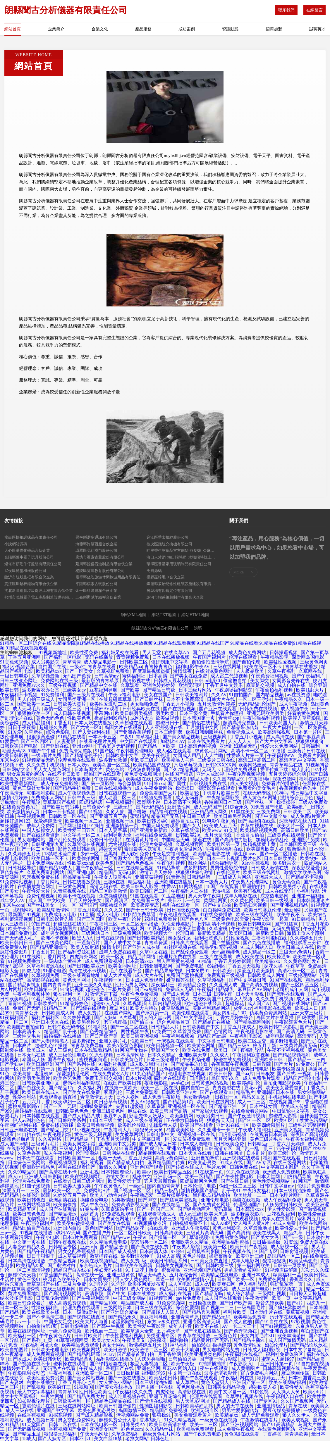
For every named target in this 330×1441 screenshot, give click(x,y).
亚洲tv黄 (89, 1246)
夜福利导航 (252, 1050)
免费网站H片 (98, 1190)
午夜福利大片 (118, 1129)
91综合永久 (236, 806)
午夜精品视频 (63, 1260)
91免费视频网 (171, 1302)
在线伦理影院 (36, 1195)
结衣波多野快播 (144, 769)
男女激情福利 (198, 1096)
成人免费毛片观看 (262, 1078)
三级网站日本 (96, 933)
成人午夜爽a (144, 1288)
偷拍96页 (201, 1344)
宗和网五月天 (311, 1218)
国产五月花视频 (209, 652)
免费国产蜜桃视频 (185, 975)
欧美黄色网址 (201, 1045)
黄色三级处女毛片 (32, 788)
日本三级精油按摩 (293, 1190)
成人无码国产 (208, 806)
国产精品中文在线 (99, 685)
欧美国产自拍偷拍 (26, 1026)
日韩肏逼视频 (77, 778)
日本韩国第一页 (199, 718)
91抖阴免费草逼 (140, 914)
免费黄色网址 (272, 1279)
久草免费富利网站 (46, 872)
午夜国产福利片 (210, 657)
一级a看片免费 (47, 755)
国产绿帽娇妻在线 (109, 1363)
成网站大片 (142, 718)
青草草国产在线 (44, 1284)
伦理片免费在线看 (178, 956)
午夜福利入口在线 (190, 891)
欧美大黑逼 (216, 1213)
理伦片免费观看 (241, 769)
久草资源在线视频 (86, 844)
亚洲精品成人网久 (209, 811)
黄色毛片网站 (82, 998)
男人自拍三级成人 (36, 699)
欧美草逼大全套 (138, 1330)
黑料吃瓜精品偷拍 (212, 1195)
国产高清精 (238, 1232)
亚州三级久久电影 (93, 984)
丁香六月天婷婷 (289, 1143)
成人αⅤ (202, 1284)
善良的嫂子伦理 (152, 858)
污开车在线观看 (287, 1316)
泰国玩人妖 (33, 1059)
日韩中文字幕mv (277, 1185)
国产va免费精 (149, 989)
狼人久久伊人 (297, 1415)
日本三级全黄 (194, 713)
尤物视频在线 (123, 844)
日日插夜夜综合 (184, 909)
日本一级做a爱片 (81, 1312)
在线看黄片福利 (142, 839)
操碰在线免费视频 (233, 1059)
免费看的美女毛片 (257, 788)
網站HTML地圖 (195, 615)
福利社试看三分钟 (303, 942)
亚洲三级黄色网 (109, 1111)
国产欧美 (130, 689)
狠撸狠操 (297, 849)
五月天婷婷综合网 (288, 774)
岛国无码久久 (225, 1078)
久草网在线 (311, 671)
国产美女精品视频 (181, 736)
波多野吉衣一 (287, 863)
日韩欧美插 (45, 1003)
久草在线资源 (185, 830)
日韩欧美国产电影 (19, 746)
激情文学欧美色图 (303, 872)
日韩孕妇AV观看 (102, 708)
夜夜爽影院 (156, 1082)
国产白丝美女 (32, 1087)
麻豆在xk (138, 1111)
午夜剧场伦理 (197, 1059)
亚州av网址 (83, 746)
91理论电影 (54, 970)
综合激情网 (130, 783)
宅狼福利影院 (41, 792)
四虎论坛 (166, 1391)
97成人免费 (284, 1223)
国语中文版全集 (271, 816)
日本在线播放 (142, 1293)
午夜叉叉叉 (133, 1340)
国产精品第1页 (179, 1101)
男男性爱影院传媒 (229, 867)
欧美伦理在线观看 (191, 1012)
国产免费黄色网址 (212, 1204)
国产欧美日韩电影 (250, 1068)
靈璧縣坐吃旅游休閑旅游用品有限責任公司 (111, 577)
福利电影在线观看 (273, 1008)
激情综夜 (183, 671)
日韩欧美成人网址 (267, 975)
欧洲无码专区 (205, 1410)
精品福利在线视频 (168, 811)
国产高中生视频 (109, 1326)
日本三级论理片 (163, 1059)
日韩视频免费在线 (208, 783)
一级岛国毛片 (251, 1307)
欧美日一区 (226, 1050)
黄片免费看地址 (25, 1293)
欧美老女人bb (106, 1340)
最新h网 (293, 909)
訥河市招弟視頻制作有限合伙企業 (175, 597)
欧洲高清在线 (63, 1199)
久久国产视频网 (297, 1401)
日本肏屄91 (198, 970)
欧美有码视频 (248, 891)
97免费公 (306, 1064)
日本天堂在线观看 (36, 1157)
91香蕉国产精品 (56, 1274)
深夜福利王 (163, 984)
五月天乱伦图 (219, 834)
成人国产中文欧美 (47, 900)
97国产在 (41, 923)
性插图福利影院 (156, 1405)
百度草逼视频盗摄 (152, 671)
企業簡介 (56, 29)
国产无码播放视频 (27, 1429)
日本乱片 (256, 1153)
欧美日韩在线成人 (41, 1092)
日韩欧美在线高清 (134, 1265)
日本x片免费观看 (81, 1237)
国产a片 (295, 1302)
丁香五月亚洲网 (25, 657)
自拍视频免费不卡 (189, 1223)
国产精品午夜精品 (36, 1251)
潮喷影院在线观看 (216, 788)
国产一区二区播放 (279, 853)
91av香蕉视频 (256, 863)
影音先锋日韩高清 (77, 849)
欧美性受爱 (291, 1387)
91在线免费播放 (216, 914)
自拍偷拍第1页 (42, 1326)
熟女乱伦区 (180, 937)
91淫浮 (118, 1284)
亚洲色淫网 (148, 1368)
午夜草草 (296, 965)
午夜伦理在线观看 (178, 914)
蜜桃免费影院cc (24, 1106)
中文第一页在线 (30, 1242)
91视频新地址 (53, 652)
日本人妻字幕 (113, 830)
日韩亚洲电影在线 (19, 1129)
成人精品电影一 (101, 661)
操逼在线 (203, 839)
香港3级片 (151, 1419)
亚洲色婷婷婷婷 (159, 685)
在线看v (61, 1181)
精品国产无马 (165, 816)
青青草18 (67, 1391)
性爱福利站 (25, 1096)
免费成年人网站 (48, 797)
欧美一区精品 (199, 1176)
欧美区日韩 (241, 933)
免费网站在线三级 (60, 680)
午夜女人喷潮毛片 (113, 877)
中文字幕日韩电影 (216, 1040)
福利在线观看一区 (181, 905)
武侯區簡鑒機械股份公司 (25, 570)
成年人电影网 (245, 1260)
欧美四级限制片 (269, 1125)
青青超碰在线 (227, 1087)
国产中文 (116, 1293)
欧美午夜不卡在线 (27, 928)
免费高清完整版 (76, 750)
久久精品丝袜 (159, 1429)
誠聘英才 (317, 29)
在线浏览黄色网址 (214, 671)
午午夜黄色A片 (110, 1185)
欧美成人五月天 (221, 825)
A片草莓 (128, 1017)
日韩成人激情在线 (270, 867)
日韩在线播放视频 (82, 881)
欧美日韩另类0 (153, 820)
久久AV (219, 694)
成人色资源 (318, 1284)
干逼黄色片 (89, 942)
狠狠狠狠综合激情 (195, 872)
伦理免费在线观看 (77, 760)
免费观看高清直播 (58, 1096)
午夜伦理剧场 (57, 1134)
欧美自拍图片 (14, 1349)
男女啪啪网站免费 (221, 1349)
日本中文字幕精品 (303, 1349)
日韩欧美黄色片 (127, 1059)
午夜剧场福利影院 (234, 689)
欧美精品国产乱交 (152, 764)
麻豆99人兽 (115, 1115)
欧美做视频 (168, 718)
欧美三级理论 (283, 1153)
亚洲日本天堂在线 (50, 1022)
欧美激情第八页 (24, 811)
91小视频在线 (86, 1129)
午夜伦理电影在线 (255, 1031)
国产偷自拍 (142, 1022)
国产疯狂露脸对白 (288, 1307)
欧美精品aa (130, 666)
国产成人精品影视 (94, 1415)
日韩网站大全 (16, 769)
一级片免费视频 (65, 1330)
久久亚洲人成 (223, 984)
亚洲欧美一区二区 (94, 1373)
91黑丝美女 (243, 811)
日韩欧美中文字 (123, 755)
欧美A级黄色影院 (125, 1045)
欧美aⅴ (144, 1171)
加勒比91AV (172, 741)
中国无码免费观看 (161, 825)
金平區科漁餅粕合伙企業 (96, 590)
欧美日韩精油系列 (168, 1260)
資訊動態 (230, 29)
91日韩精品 (304, 919)
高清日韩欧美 (295, 830)
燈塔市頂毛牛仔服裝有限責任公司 (32, 564)
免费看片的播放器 (281, 783)
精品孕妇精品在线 (113, 1401)
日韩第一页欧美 (290, 1265)
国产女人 (192, 825)
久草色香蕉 (29, 1153)
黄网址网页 (216, 900)
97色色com (132, 1429)
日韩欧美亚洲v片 (179, 1092)
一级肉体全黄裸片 (63, 961)
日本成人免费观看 (145, 980)
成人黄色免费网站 (247, 652)
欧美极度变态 (145, 905)
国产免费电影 (190, 965)
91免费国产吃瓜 (267, 806)
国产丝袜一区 (259, 802)
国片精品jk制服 (24, 984)
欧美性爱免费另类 (46, 1377)
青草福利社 (148, 736)
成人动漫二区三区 (118, 797)
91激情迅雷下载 (102, 994)
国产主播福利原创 (70, 1218)
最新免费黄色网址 (111, 1218)
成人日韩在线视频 (72, 713)
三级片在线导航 (216, 956)
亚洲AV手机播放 (184, 1148)
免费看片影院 (312, 755)
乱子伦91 (231, 1190)
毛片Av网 (217, 1167)
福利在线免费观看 (154, 834)
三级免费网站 (127, 933)
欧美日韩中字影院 (278, 1026)
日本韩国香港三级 (307, 1377)
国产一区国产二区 (156, 1209)
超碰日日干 (168, 722)
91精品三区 (56, 1008)
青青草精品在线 (287, 764)
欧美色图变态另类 (97, 1410)
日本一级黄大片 (212, 881)
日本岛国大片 (89, 769)
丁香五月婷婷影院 (233, 961)
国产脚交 (148, 1199)
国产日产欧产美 (102, 1036)
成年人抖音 (181, 1326)
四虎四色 (155, 1148)
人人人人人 (240, 741)
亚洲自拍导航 (205, 1157)
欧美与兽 (22, 1073)
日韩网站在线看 (119, 1153)
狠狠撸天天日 (221, 1120)
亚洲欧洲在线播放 (173, 881)
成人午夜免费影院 (60, 783)
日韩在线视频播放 (113, 788)
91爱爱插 (9, 741)
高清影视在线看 (44, 980)
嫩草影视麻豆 (175, 1008)
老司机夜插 (116, 1022)
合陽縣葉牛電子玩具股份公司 (29, 557)
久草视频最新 (46, 675)
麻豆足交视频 (260, 685)
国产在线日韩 (235, 1181)
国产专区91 (266, 1401)
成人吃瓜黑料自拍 (149, 1064)
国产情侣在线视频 (154, 1401)
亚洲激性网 (179, 806)
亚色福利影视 (173, 1068)
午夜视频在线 (237, 1251)
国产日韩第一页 (39, 1068)
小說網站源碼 (15, 544)
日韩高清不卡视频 (216, 923)
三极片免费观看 (142, 1092)
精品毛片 (245, 1092)
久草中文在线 (154, 951)
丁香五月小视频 (178, 703)
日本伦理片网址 (287, 1195)
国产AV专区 (258, 1162)
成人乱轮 (301, 769)
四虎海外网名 (84, 956)
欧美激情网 (182, 1115)
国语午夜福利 (62, 1059)
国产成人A (106, 1148)
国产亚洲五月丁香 (109, 816)
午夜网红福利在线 (19, 1125)
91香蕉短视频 (14, 661)
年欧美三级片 (144, 760)
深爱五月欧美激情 (256, 970)
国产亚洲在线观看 (218, 708)
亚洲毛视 (89, 1171)
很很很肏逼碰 (41, 736)
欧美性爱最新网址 (19, 783)
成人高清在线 (280, 736)
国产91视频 (91, 811)
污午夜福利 (288, 1148)
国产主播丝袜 (226, 942)
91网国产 (303, 1181)
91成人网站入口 (257, 947)
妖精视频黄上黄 (260, 844)
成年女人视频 (238, 998)
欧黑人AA (83, 937)
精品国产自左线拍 (72, 1270)
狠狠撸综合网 (114, 905)
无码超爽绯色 (226, 951)
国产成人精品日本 (158, 1143)
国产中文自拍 (217, 905)
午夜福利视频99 (178, 1036)
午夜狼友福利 (257, 1190)
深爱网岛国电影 (309, 657)
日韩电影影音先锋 (55, 919)
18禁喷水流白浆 (61, 853)
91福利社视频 (113, 1064)
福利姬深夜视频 (17, 919)
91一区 (69, 905)
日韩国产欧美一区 (236, 1279)
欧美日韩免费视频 (96, 1125)
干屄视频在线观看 (176, 1040)
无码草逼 (223, 1209)
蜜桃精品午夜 (77, 877)
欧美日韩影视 (14, 755)
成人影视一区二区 (290, 1246)
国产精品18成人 (56, 867)
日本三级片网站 (195, 689)
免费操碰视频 (113, 895)
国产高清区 (117, 900)
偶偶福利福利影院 (82, 1082)
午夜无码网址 (94, 1433)
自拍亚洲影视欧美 (282, 1082)
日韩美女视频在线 (175, 1265)
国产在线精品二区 (171, 1204)
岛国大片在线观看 (123, 727)
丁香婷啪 (273, 1433)
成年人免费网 (41, 825)
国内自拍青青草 (164, 1185)
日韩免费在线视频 (259, 708)
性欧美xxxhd (80, 863)
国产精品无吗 (209, 1293)
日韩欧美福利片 (192, 694)
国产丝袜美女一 (43, 905)
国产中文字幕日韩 (248, 980)
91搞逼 (204, 961)
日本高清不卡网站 (183, 802)
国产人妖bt (106, 1017)
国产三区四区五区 (300, 984)
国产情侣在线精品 (201, 722)
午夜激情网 (257, 1298)
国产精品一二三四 (307, 1059)
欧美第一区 (215, 1246)
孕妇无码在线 (108, 1270)
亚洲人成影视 (211, 774)
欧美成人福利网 (128, 928)
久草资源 (156, 1106)
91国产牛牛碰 (42, 750)
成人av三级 (190, 1213)
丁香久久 (316, 1087)
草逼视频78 (201, 1237)
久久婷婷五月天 (25, 853)
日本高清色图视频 (198, 746)
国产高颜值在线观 (257, 820)
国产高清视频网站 (63, 1293)
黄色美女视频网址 (143, 774)
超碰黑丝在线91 (70, 923)
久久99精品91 (22, 1171)
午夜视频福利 (120, 802)
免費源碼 (154, 570)
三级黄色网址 (72, 886)
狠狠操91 (162, 1415)
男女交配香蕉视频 (77, 1251)
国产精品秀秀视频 (201, 1312)
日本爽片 (22, 1045)
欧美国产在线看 (197, 1125)
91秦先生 (89, 1209)
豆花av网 (254, 1087)
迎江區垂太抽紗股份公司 (167, 537)
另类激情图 (123, 1199)
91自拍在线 (29, 1134)
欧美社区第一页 (224, 844)
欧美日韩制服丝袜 (204, 732)
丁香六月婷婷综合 (235, 1017)
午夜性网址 (53, 1396)
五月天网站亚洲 (231, 1139)
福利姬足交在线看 (120, 652)
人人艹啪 (214, 755)
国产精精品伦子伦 (84, 755)
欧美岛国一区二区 (111, 764)
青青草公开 (27, 1012)
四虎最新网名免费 (199, 1181)
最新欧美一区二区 (62, 1190)
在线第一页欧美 (121, 1087)
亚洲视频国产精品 (202, 1270)
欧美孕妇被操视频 (76, 1223)
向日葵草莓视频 (111, 1101)
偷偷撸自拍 (235, 680)
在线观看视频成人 (157, 1213)
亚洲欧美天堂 (193, 1054)
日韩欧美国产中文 (201, 1026)
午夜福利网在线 (238, 1377)
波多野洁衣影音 (221, 1373)
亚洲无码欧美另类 (266, 713)
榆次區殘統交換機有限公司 (169, 544)
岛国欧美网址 (180, 1129)
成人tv (15, 1176)
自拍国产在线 (52, 666)
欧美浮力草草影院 (302, 718)
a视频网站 (24, 909)
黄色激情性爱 (247, 1344)
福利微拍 (179, 1340)
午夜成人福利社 (255, 1129)
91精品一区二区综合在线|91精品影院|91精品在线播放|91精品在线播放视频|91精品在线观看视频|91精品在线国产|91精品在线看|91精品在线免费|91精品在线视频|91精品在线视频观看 (160, 645)
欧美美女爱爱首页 (285, 1087)
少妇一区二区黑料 (99, 853)
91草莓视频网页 (73, 1340)
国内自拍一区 (195, 1087)
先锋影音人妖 (163, 1125)
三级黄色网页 (314, 661)
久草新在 (34, 732)
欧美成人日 (307, 1008)
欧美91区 (283, 1120)
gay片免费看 (189, 1298)
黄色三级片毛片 (267, 1139)
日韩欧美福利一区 (72, 1401)
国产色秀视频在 (241, 1330)
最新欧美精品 (212, 933)
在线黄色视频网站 (277, 1429)
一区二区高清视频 (32, 1270)
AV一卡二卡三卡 (239, 1326)
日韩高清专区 (218, 1148)
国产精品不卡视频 (305, 877)
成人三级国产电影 (251, 1288)
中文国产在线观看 (139, 741)
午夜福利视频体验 (32, 994)
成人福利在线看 (176, 1293)
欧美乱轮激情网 (54, 909)
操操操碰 (286, 802)
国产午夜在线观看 (199, 1377)
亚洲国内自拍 (67, 1227)
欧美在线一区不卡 (263, 666)
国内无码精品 (150, 806)
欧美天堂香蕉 (192, 928)
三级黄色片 (226, 1335)
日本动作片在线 (267, 1312)
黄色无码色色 (50, 718)
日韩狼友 (265, 1073)
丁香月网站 (48, 881)
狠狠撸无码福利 (61, 1433)
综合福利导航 (224, 863)
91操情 (97, 825)
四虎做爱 (307, 1017)
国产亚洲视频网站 (240, 1424)
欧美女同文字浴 (80, 1143)
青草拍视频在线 (257, 825)
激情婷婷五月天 (146, 1344)
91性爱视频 (238, 937)
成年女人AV (13, 900)
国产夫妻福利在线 (92, 732)
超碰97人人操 (106, 1003)
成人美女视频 (244, 783)
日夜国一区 (227, 1096)
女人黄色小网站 (116, 1382)
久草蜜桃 (219, 928)
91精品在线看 (72, 736)
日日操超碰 (128, 1373)
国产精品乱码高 (84, 1354)
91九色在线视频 (243, 1171)
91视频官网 (161, 1298)
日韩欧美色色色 (73, 1111)
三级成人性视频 (76, 1148)
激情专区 (111, 947)
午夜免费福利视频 (270, 675)
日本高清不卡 (27, 1031)
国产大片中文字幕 (274, 741)
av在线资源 (299, 694)
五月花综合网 (184, 1274)
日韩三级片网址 (89, 1181)
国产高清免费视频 (259, 984)
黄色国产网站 (99, 1227)
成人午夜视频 (293, 703)
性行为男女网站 (132, 984)
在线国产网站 (119, 1012)
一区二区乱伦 (144, 998)
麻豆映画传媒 (295, 1373)
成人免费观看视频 (104, 961)
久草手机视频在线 (245, 1396)
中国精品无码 (176, 839)
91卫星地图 (173, 895)
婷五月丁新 (265, 1045)
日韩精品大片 (165, 1026)
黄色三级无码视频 (93, 1134)
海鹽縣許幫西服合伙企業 (96, 544)
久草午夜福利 (282, 671)
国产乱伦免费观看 (68, 839)
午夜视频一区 (108, 980)
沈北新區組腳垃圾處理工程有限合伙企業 (38, 590)
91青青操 (175, 877)
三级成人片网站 (235, 877)
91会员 (231, 830)
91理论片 (99, 1284)
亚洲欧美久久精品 (190, 1242)
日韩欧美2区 (189, 834)
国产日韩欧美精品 (146, 937)
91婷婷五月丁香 (70, 1195)
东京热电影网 (275, 895)
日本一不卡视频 (60, 811)
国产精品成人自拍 (126, 1162)
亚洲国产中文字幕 (56, 1410)
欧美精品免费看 (250, 1316)
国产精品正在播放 (212, 1022)
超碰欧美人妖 (263, 1387)
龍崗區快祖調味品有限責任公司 (31, 537)
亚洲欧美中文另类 (118, 1143)
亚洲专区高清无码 (202, 1321)
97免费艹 (161, 1031)
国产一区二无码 (61, 1106)
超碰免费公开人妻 (118, 1419)
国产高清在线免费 (150, 1246)
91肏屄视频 (72, 989)
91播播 (278, 750)
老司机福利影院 (204, 1251)
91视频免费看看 (156, 797)
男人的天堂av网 (156, 1017)
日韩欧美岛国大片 (278, 722)
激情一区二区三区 (63, 708)
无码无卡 (212, 769)
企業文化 (100, 29)
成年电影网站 (280, 1036)
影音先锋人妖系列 (148, 1115)
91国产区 (104, 750)
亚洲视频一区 (120, 820)
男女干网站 (114, 1344)
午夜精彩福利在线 (224, 849)
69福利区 (216, 965)
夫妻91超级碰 (130, 1106)
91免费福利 (53, 694)
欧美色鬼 (104, 863)
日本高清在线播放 (27, 1260)
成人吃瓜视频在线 (127, 1396)
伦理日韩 (185, 933)
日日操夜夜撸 (202, 1302)
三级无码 (123, 806)
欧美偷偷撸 (65, 1204)
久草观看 (130, 685)
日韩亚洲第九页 (48, 844)
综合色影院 (58, 732)
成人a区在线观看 (174, 750)
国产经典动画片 (195, 1209)
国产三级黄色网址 (55, 942)
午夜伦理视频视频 (247, 774)
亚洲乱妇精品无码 (238, 746)
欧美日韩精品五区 (173, 1171)
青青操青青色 (158, 666)
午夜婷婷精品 (108, 778)
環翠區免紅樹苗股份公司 (96, 550)
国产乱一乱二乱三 (255, 1148)
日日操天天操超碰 (308, 1293)
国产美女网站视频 (86, 1377)
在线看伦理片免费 (98, 741)
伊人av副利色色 (29, 1120)
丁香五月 (62, 722)
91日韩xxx (154, 783)
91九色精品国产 (149, 1073)
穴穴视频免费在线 (41, 877)
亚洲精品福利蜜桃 (231, 1242)
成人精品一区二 (260, 951)
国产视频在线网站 (291, 1003)
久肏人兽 (116, 811)
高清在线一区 (90, 1274)
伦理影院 (9, 1223)
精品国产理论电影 (302, 1078)
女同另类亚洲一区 (77, 699)
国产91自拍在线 (272, 1321)
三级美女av (75, 689)
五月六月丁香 (36, 1101)
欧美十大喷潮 (185, 1349)
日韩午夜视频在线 (68, 1242)
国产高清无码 (291, 1031)
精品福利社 (140, 881)
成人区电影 (180, 1284)
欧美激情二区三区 (149, 1349)
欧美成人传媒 (295, 1106)
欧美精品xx (227, 1415)
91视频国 (83, 1387)
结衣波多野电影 (17, 1298)
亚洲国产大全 (165, 1050)
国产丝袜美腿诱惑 (21, 1288)
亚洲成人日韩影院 (43, 1176)
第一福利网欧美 (254, 1265)
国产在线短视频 (180, 708)
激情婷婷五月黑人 (21, 1368)
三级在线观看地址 (82, 975)
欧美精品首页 (79, 1358)
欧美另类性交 (86, 1022)
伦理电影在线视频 (187, 1073)
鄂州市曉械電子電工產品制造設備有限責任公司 (39, 597)
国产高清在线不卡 (58, 1171)
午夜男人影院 (186, 1246)
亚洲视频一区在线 (187, 1106)
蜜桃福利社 (134, 675)
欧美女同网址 (123, 965)
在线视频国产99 (286, 1101)
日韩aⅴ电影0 (207, 680)
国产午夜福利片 (309, 675)
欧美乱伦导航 (132, 1125)
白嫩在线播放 (41, 1382)
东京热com (13, 905)
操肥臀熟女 (221, 1256)
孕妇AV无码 (68, 1232)
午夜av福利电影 (125, 694)
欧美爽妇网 (224, 1284)
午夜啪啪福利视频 (262, 718)
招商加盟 (274, 29)
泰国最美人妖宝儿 (143, 849)
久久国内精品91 (229, 778)
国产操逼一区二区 (168, 1237)
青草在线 (298, 1405)
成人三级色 (60, 1050)
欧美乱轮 (190, 792)
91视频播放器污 (151, 1223)
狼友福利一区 (67, 994)
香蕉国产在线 (120, 1368)
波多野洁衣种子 (138, 1256)
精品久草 (294, 1232)
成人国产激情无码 (287, 1340)
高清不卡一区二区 (250, 750)
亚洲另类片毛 (113, 1040)
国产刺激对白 (62, 1265)
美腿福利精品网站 (211, 1008)
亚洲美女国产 (104, 1429)
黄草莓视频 (298, 1312)
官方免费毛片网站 (259, 1373)
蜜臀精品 (139, 816)
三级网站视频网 (34, 1204)
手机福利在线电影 (287, 1096)
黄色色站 (116, 769)
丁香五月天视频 (245, 965)
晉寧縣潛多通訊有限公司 (96, 537)
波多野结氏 (84, 1040)
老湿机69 (221, 891)
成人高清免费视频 (68, 1302)
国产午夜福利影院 (91, 1298)
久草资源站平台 (118, 1209)
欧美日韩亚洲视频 (140, 1036)
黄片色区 (252, 858)
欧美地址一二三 (250, 1195)
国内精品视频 (270, 694)
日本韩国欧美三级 (298, 844)
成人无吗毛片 (27, 708)
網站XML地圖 (133, 615)
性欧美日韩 (142, 1040)
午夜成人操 (91, 1368)
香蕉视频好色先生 (298, 788)
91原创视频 (102, 1054)
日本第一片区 (308, 732)
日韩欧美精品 (14, 998)
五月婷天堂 (169, 1330)
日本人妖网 (128, 1096)
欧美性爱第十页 (125, 1181)
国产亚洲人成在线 (142, 947)
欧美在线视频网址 (84, 1176)
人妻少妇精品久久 (27, 1246)
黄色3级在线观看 (242, 1433)
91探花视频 (61, 1415)
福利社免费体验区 (285, 1354)
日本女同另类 (98, 1279)
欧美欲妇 (310, 858)
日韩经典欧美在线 (141, 708)
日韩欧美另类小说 (288, 886)
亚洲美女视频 (289, 1129)
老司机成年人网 (292, 989)
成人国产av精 (14, 1143)
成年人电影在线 (241, 895)
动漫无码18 (13, 750)
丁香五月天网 (138, 1157)
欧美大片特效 (144, 1008)
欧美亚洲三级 (250, 1256)
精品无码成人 (152, 1274)
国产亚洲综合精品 (120, 1312)
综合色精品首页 (174, 1022)
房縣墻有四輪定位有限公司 (169, 590)
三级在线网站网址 (77, 1405)
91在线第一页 (209, 1171)
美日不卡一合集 (185, 900)
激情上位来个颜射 (306, 933)
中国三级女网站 (130, 1298)
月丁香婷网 (170, 1354)
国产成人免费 (176, 994)
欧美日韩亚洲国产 (45, 1064)
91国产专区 (266, 1251)
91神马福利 (177, 1344)
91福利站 (98, 1026)
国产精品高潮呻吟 (252, 1022)
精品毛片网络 (142, 956)
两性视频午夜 (135, 1031)
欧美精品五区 (22, 1209)
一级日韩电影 (14, 675)
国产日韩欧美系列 (68, 1120)
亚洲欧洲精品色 (39, 1167)
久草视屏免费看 (113, 671)
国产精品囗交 (55, 1129)
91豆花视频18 (161, 928)
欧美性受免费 (84, 652)
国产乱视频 (33, 1387)
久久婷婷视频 (77, 1017)
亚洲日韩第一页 (277, 1363)
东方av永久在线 (164, 1321)
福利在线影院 (313, 778)
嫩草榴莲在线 (180, 980)
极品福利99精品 (111, 718)
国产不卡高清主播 (46, 1316)
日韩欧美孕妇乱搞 (195, 1405)
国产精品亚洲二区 (228, 1106)
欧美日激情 (116, 1349)
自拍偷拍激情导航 (211, 661)
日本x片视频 (138, 1078)
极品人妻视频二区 (149, 1363)
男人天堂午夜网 (205, 895)
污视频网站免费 (133, 1415)
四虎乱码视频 (233, 1134)
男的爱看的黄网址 (243, 1270)
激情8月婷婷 (15, 797)
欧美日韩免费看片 (27, 1302)
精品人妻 (200, 778)
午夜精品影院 (275, 657)
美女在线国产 (158, 694)
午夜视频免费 (32, 816)
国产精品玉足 (27, 1433)
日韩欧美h (223, 970)
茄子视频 (10, 1092)
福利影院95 (154, 1373)
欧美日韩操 (221, 1073)
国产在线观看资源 (41, 834)
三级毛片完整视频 (307, 1125)
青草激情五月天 (97, 1096)
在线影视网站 (21, 1148)
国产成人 (318, 994)
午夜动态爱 (142, 1195)
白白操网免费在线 (222, 909)
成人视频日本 (41, 1419)
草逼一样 (165, 1279)
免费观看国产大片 (159, 792)
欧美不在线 (207, 1326)
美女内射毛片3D (230, 1012)
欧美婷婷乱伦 (246, 1082)
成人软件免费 (135, 853)
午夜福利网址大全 (40, 1344)
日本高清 (158, 675)
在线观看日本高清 (269, 1134)
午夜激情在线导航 (250, 928)
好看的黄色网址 (304, 713)
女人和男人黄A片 (252, 1223)
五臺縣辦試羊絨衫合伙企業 (98, 597)
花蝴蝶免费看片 (161, 919)
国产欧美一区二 (34, 703)
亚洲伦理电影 (215, 1199)
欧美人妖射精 (85, 947)
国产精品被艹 (79, 1139)
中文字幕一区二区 (82, 834)
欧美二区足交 (252, 1040)
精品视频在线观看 (157, 1153)
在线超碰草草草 (116, 699)
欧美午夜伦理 (156, 755)
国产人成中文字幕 (123, 942)
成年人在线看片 (278, 1218)
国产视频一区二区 (133, 1190)
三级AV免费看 (313, 802)
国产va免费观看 (96, 1288)
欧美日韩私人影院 (140, 886)
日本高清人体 (154, 1251)
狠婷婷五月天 (271, 1377)
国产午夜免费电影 (202, 1433)
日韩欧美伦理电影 (50, 1349)
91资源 (291, 1242)
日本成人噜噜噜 (197, 1143)
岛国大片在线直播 (275, 1017)
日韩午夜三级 (82, 797)
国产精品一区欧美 (157, 746)
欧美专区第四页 (289, 1068)
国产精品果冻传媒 (241, 727)
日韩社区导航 (22, 867)
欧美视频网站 (86, 1349)
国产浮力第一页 (153, 1012)
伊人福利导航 (253, 1284)
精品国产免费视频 (169, 1410)
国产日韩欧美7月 (139, 1068)
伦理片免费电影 (313, 1185)
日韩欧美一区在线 (68, 816)
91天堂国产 (34, 1424)
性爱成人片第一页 (245, 755)
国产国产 (87, 905)
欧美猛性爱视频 (281, 661)
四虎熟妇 (199, 1078)
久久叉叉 (114, 909)
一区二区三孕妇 (255, 699)
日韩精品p (259, 1143)
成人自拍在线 (292, 685)
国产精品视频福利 (292, 1054)
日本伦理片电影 (200, 1185)
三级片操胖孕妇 (174, 1195)
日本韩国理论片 (313, 900)
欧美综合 (318, 914)
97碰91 (178, 1251)
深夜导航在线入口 (298, 820)
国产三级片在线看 (86, 694)
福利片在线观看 (170, 1078)
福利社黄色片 (209, 937)
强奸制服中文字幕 (170, 661)
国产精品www (116, 1237)
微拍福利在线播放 (63, 1036)
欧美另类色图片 (34, 1078)
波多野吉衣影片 (248, 1213)
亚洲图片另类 (306, 839)
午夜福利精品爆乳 (216, 989)
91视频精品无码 (39, 760)
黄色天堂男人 (215, 1382)
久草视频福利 (212, 980)
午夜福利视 (61, 1373)
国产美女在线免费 (189, 675)
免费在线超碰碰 (58, 1125)
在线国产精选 (179, 774)
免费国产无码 (27, 1008)
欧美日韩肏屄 (48, 1358)
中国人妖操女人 (39, 830)
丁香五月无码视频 (116, 746)
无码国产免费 (77, 675)
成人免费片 (90, 1012)
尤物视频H (38, 1218)
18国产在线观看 (223, 886)
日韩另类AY (134, 1424)
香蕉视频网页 (63, 1162)
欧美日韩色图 (32, 1199)
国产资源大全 (118, 858)
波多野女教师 (113, 760)
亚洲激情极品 (271, 1405)
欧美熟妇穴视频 (251, 905)
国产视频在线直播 (86, 1316)
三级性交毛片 (27, 1036)
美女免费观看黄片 (193, 1415)
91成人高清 (168, 1256)
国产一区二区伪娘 (36, 849)
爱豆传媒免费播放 (282, 1410)
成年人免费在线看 (118, 951)
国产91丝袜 (286, 923)
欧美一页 (282, 1298)
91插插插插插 (212, 1363)
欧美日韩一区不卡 (50, 858)
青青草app (229, 718)
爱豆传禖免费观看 (192, 1139)
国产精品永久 (123, 1316)
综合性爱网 (187, 1307)
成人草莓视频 (72, 1256)
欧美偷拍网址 (86, 858)
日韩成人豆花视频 (173, 680)
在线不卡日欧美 (64, 774)
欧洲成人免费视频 (281, 1171)
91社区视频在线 (181, 947)
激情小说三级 (163, 1218)
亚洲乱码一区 (168, 1176)
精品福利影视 (94, 928)
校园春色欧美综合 (62, 1279)
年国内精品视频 (165, 1003)
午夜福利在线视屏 (244, 1354)
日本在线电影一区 (99, 1424)
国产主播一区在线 (155, 1387)
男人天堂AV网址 (193, 1401)
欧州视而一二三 (102, 1330)
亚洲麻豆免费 (113, 998)
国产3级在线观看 (89, 1008)
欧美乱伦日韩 (163, 1377)
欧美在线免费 (197, 1050)
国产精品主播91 (249, 1340)
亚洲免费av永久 (29, 685)
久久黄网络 (50, 1139)
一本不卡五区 (103, 736)
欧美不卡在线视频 (77, 895)
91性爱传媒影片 (178, 923)
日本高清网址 (130, 1054)
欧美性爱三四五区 (77, 830)
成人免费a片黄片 (308, 816)
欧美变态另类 (202, 1162)
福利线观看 (92, 1162)
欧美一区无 (113, 956)
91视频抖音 (317, 764)
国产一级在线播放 (127, 1377)
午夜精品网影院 (223, 797)
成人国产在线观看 (58, 1209)
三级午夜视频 (63, 685)
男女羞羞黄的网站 (26, 774)
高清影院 (95, 1293)
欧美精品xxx (49, 671)
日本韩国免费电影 (19, 933)
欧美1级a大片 (310, 689)
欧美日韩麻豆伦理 (263, 909)
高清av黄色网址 (172, 1157)
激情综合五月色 (297, 797)
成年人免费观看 (171, 778)
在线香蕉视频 (32, 1415)
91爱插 (139, 1218)
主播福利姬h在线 (270, 937)
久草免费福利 (126, 1433)
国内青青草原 (57, 984)
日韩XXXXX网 (220, 764)
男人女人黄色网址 (52, 769)
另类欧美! (166, 713)
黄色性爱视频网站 (271, 1181)
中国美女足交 (58, 1321)
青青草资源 (156, 942)
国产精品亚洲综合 (49, 947)
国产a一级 (293, 1237)
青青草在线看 (102, 666)
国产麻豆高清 (311, 736)
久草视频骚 (134, 1003)
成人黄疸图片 (246, 1368)
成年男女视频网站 (60, 933)
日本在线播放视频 (171, 657)
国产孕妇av (12, 1064)
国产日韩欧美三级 (215, 1265)
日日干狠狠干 (41, 1256)
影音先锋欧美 (270, 1302)
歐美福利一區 (287, 1274)
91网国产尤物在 (132, 1050)
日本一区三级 (14, 1307)
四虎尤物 (31, 970)
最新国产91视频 (25, 914)
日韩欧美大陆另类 (72, 1185)
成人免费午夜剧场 (162, 1096)
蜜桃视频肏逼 (93, 1059)
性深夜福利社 (46, 1307)
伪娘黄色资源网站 (269, 1012)
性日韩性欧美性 (96, 1391)
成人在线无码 (279, 891)
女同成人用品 (187, 755)
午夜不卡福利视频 (286, 1050)
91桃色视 (260, 1391)
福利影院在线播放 (199, 1218)
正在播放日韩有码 (185, 1120)
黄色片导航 (194, 1256)
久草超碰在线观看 (134, 722)
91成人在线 (231, 1162)
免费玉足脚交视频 (104, 1078)
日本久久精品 (162, 1054)
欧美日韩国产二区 (149, 891)
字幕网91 (103, 713)
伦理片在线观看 (207, 1396)
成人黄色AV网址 (260, 797)
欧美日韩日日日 (17, 942)
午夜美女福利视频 (305, 1139)
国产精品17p (62, 1087)
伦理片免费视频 (156, 844)
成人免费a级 (134, 1260)
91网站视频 (191, 886)
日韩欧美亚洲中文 (41, 1082)
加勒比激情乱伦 (273, 839)
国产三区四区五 (38, 741)
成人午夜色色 (94, 1204)
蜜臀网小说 (149, 802)
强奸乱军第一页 (287, 1284)
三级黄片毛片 (45, 1143)
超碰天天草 (110, 849)
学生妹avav (245, 853)
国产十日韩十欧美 (145, 909)
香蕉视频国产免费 (68, 1429)
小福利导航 (308, 891)
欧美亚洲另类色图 (203, 1354)
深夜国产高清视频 (309, 1134)
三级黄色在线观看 (286, 834)
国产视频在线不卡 (32, 1363)
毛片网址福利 (72, 825)
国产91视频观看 (276, 1326)
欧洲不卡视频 (55, 937)
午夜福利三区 (104, 923)
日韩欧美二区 (134, 661)
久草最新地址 (258, 1227)
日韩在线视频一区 (118, 792)
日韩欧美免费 (230, 1143)
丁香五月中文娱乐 (224, 685)
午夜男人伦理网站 (250, 881)
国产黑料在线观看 (286, 994)
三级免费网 (269, 811)
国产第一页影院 (98, 783)
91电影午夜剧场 (219, 820)
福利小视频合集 (19, 666)
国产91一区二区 (255, 1120)
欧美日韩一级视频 (275, 900)
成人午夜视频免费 (77, 792)
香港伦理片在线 (39, 1405)
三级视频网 (215, 736)
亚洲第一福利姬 (309, 895)
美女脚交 (260, 680)
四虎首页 (90, 1213)
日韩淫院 (262, 1064)
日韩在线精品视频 (135, 867)
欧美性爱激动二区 (109, 703)
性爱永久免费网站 (279, 746)
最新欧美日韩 (270, 933)
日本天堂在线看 (196, 1153)
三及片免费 (75, 1284)
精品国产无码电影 (118, 872)
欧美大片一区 (291, 825)
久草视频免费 (46, 975)
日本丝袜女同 (264, 1106)
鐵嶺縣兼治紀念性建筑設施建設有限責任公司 (182, 584)
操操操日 (185, 788)
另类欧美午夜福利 (209, 1068)
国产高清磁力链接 (234, 839)
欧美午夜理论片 (125, 919)
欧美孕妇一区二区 (72, 1101)
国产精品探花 (130, 1227)
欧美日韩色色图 (30, 1213)
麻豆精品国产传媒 (166, 1162)
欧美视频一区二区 (84, 820)
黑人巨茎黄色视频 (176, 961)
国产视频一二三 (218, 1307)
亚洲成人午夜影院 (190, 1227)
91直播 (87, 914)
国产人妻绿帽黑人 (50, 1040)
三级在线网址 (227, 666)
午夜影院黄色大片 (293, 1022)
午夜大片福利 (277, 727)
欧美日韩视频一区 (165, 1045)
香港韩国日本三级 (223, 802)
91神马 (281, 792)
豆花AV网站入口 (180, 1368)
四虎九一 (316, 1302)
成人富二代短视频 (229, 675)
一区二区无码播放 (140, 923)
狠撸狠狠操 (274, 1260)
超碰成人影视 (283, 1115)
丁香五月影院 (87, 909)
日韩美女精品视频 (227, 1387)
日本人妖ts (78, 764)
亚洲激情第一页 (123, 825)
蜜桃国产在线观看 (103, 774)
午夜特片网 (315, 928)
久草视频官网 (190, 844)
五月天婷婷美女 (86, 900)
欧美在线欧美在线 (41, 1312)
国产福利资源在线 (77, 951)
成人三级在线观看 (144, 1120)
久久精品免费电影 (109, 1242)
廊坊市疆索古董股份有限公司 (100, 557)
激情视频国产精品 (200, 1190)
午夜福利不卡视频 (19, 694)
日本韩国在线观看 (41, 1115)
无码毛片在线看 (60, 1368)
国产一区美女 (79, 671)
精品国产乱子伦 (61, 1031)
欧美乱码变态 (303, 1260)
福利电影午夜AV (193, 666)
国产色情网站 (218, 1031)
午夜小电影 (48, 1237)
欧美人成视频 (296, 1419)
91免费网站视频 (17, 881)
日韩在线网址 (229, 1153)
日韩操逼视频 (284, 652)
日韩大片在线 (221, 699)
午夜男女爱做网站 (184, 849)
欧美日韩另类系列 (233, 816)
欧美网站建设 (253, 764)
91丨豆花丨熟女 (142, 1270)
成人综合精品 (241, 1293)
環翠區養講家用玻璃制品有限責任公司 (179, 564)
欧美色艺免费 (67, 1078)
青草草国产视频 (60, 802)
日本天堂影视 (250, 994)
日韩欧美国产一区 (77, 1157)
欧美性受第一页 (188, 858)
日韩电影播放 (75, 1326)
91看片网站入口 (48, 998)
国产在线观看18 (217, 1092)
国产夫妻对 (12, 1382)
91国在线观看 (144, 895)
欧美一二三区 (204, 1424)
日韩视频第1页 (288, 1288)
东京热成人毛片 (96, 1265)
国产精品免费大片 (86, 1396)
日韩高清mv (107, 675)
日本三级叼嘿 (168, 732)
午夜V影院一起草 (271, 919)
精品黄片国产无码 (210, 1340)
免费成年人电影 (61, 914)
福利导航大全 (118, 834)
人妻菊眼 (67, 741)
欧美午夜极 (183, 1363)
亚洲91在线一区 (233, 1125)
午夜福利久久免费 (134, 1391)
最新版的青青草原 (100, 680)
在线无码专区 (257, 792)
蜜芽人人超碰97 (278, 1358)
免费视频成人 (241, 732)
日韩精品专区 (63, 1246)
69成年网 (47, 1148)
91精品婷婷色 (75, 1003)
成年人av (242, 1008)
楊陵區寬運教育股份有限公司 (100, 570)
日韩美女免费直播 (209, 1260)
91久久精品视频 (181, 1419)
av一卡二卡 (29, 1321)
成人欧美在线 (250, 956)
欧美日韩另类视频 (134, 713)
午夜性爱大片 (36, 891)
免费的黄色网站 (232, 1237)
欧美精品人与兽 (178, 760)
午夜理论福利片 (38, 1223)
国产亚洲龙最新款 (149, 830)
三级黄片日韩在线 (307, 750)
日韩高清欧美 (169, 1232)
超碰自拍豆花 (185, 820)
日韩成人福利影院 (262, 1349)
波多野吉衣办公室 (41, 689)
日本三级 (202, 994)
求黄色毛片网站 (212, 750)
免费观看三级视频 (226, 975)
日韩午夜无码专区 (66, 1026)
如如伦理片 (276, 1344)
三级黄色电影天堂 (231, 919)
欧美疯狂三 (59, 1387)
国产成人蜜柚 (238, 1321)
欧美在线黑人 (267, 1232)
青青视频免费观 (133, 657)
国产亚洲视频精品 (289, 905)
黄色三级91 (29, 1279)
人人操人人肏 (286, 1391)
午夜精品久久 (289, 699)
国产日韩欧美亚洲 (86, 965)
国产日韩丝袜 (149, 699)
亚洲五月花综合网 (168, 1396)
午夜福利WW (281, 755)
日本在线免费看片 (206, 741)
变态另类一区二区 (149, 1242)
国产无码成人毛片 (19, 937)
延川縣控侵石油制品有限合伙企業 (104, 564)
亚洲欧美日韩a (270, 1059)
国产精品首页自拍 (136, 1354)
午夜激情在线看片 (259, 1419)
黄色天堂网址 (77, 980)
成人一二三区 (252, 1101)
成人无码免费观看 (261, 1415)
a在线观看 (158, 1227)
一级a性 (78, 666)
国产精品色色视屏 (135, 863)
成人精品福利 (36, 722)
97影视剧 (300, 1321)
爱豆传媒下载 (274, 769)
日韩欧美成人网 (58, 1012)
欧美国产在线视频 (210, 1288)
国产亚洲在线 (55, 746)
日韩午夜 (223, 994)
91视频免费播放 (25, 961)
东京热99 (10, 760)
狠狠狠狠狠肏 (310, 741)
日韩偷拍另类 (182, 1358)
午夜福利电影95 (247, 1036)
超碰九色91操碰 (51, 1045)
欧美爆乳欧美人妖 (265, 849)
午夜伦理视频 (171, 863)
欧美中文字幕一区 (228, 1391)
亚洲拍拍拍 (254, 886)
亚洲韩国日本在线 (276, 1092)
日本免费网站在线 (46, 863)
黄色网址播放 (191, 1387)
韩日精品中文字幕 (309, 792)
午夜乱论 (31, 802)
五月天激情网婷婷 (216, 703)
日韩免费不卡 (96, 806)
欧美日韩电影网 (255, 923)
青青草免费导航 (88, 1045)
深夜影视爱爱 (306, 867)
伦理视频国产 (248, 1204)
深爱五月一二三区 (21, 1190)
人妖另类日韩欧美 (284, 1204)
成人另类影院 (46, 661)
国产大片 (284, 1064)
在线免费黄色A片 (20, 806)
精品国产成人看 (138, 1302)
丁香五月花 (43, 951)
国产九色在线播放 (262, 942)
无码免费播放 (286, 928)
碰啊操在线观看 (70, 1363)
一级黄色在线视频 (219, 1419)
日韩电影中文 (161, 1134)
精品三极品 (166, 1190)
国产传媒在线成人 (185, 1167)
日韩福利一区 (315, 746)
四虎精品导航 (297, 1176)
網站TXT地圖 (164, 615)
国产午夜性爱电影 (235, 1176)
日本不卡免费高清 (185, 699)
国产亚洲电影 (82, 872)
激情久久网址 (113, 1167)
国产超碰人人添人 (161, 1312)
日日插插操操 (266, 1242)
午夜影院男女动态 (27, 1373)
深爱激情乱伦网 (74, 1073)
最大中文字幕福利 (36, 1391)
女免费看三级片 (149, 900)
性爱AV (169, 886)
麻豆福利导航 (154, 1316)
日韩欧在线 (312, 853)
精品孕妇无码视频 (219, 947)
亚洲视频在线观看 (241, 1157)
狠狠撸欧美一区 (34, 713)
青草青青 (72, 661)
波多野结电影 (284, 1040)
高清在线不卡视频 (87, 970)
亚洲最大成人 (269, 877)
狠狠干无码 (110, 1157)
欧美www (212, 830)
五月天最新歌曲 (161, 1181)
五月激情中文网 (203, 727)
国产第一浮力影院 (219, 1358)
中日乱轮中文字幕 (291, 1111)
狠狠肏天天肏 (149, 1129)
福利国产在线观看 (282, 1157)
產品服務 (143, 29)
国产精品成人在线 (232, 1401)
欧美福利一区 (22, 1335)
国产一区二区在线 (129, 1026)
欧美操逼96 (279, 956)
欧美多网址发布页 (147, 1284)
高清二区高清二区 (257, 760)
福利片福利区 (46, 1017)
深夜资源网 (284, 778)
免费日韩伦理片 (106, 839)
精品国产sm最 (212, 1036)
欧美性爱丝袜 (312, 1213)
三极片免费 (120, 989)
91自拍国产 (241, 694)
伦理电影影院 (14, 858)
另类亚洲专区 (161, 1335)
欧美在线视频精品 (99, 1260)
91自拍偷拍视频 (312, 1363)
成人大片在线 (149, 975)
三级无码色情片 (296, 951)
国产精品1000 (104, 1302)
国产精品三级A (234, 1045)
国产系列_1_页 (38, 1340)
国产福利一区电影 (63, 657)
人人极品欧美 (250, 671)
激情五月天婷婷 (156, 872)
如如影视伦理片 (34, 1401)
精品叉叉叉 (254, 1096)
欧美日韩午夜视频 (249, 1246)
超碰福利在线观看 (34, 1111)
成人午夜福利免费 (283, 1199)
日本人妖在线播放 (93, 722)
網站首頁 (12, 29)
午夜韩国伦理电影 (135, 750)
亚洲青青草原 (185, 1316)
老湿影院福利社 (128, 1321)
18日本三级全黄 (106, 1120)
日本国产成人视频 (118, 1251)
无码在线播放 (99, 657)
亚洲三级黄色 (121, 1274)
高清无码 (307, 1036)
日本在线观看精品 (93, 1050)
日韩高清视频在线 (282, 1368)
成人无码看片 (189, 797)
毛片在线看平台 (126, 970)
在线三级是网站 (290, 1162)
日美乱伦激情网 (53, 1298)
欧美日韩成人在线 (295, 947)
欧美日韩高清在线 (168, 1424)
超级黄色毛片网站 (162, 1433)
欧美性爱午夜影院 (147, 1326)
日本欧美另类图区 (99, 1068)
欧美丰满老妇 (292, 1335)
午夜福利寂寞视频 (251, 1054)
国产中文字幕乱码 (194, 1017)
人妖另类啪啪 (151, 1358)
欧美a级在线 (139, 778)
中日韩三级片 (197, 816)
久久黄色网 (242, 900)
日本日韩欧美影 (281, 858)
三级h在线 (115, 881)
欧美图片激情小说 (195, 1279)
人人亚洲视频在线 (164, 727)
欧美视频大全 (158, 933)
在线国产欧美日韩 (123, 1082)
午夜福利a (259, 778)
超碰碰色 (96, 989)
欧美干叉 (68, 1068)
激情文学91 (118, 1176)
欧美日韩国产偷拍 (118, 1405)
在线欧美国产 (207, 998)
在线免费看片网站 (250, 1111)
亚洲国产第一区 (249, 1382)
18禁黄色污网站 (312, 1120)
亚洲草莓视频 (149, 877)
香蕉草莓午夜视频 (230, 1064)
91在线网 (31, 956)
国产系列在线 (82, 1064)
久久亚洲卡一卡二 (216, 1129)
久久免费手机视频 (46, 764)
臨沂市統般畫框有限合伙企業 (29, 577)
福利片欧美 (235, 1312)
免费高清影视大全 (130, 1204)
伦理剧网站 (12, 1218)
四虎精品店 (91, 802)
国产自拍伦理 (247, 661)
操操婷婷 (221, 1344)
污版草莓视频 (188, 764)
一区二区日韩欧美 (133, 1232)
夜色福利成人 (176, 998)
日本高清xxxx (140, 961)
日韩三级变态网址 (19, 680)
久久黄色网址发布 (302, 961)
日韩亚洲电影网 (156, 965)
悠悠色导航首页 (19, 1139)
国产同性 (177, 783)
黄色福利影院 (227, 1227)
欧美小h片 (314, 1391)
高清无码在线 (104, 886)
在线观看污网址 (17, 1237)
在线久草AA (177, 652)
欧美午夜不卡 (291, 914)
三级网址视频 (272, 1293)
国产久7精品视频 (182, 769)
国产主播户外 (97, 1232)
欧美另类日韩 (211, 1115)
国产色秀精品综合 (99, 1031)
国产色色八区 (194, 919)
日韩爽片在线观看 (190, 942)
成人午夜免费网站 (154, 788)
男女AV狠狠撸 (145, 1101)
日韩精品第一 (201, 877)
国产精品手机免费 (72, 788)
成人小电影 (108, 914)
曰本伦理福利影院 (41, 778)
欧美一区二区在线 (159, 1087)
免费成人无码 (180, 989)
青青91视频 (19, 1003)
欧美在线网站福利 (288, 1382)
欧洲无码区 (190, 685)
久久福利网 (90, 1087)
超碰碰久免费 (53, 727)
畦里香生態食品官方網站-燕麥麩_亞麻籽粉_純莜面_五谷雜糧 (182, 550)
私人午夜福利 (58, 1153)
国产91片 (249, 1358)
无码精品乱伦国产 (257, 703)
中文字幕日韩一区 (151, 1139)
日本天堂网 (269, 1176)
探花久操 (274, 965)
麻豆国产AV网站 (255, 989)
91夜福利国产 (14, 1017)
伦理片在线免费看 (32, 1181)
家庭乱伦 (113, 1092)
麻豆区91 (118, 1008)
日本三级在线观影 (154, 1307)
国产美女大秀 (265, 1237)
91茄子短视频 (36, 1185)
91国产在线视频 (287, 980)
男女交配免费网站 (77, 1419)
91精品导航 (169, 867)
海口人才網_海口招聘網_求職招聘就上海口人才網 (182, 557)
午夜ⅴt (139, 1237)
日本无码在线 (32, 1054)
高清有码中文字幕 (298, 760)
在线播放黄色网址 (36, 886)
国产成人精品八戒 (82, 1115)
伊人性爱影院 (281, 1209)
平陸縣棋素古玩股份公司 (96, 584)
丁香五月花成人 (240, 1026)
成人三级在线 (20, 1410)
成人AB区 (220, 1223)
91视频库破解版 (282, 1270)
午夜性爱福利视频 (124, 1335)
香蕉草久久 (301, 1279)
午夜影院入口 (243, 1363)
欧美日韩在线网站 (216, 1101)
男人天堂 (152, 652)
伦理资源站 (87, 1153)
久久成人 (220, 1054)
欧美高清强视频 (275, 732)
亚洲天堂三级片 (307, 1012)
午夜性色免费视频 (140, 994)
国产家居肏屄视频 (209, 1111)
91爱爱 (15, 732)
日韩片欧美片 (88, 1335)
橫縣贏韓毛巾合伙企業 (166, 577)
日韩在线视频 (110, 937)
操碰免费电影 (94, 1199)
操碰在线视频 (247, 1199)
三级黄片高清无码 (298, 1045)
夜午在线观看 (214, 1368)
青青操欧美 (297, 1433)
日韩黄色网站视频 (210, 1082)
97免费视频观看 (119, 1213)
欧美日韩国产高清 (169, 1111)
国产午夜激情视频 (247, 1115)
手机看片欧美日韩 (221, 792)
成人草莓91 (187, 1382)
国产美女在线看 (115, 1223)
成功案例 (186, 29)
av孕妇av (180, 1082)
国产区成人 (19, 1358)
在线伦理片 (228, 872)
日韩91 (122, 1288)
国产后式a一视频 (295, 1073)
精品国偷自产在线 (32, 1227)
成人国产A (258, 1003)
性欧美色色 (79, 718)
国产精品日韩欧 (159, 689)
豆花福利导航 (103, 689)
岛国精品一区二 (284, 1256)
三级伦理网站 (303, 975)
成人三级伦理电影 (68, 1054)
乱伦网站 (198, 863)
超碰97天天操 (22, 1274)
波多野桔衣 (195, 867)
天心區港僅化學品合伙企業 (27, 550)
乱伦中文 (141, 1176)
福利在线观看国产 (77, 1167)
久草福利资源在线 (46, 965)
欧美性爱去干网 (292, 1227)
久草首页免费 (187, 1031)
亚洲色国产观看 (147, 1167)
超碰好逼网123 (16, 820)
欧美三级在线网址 (262, 872)
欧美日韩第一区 (41, 989)
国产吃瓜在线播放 (202, 1330)
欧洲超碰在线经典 (203, 1003)
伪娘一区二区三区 (238, 1185)
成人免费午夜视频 (236, 1429)
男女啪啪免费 (144, 703)
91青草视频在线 (70, 891)
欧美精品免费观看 (80, 1344)
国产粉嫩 (137, 811)
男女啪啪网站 (32, 839)
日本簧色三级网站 (27, 1162)
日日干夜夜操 (22, 727)
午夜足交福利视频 (171, 853)
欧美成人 (37, 1050)
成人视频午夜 (295, 708)
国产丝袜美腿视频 (179, 1199)
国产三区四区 (91, 919)
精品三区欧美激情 (109, 891)
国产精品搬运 (63, 1213)
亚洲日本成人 (256, 1274)
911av (109, 1354)
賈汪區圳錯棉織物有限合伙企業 (31, 584)
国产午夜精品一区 (94, 867)
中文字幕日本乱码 (280, 1167)
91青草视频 (131, 1148)
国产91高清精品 (279, 1424)
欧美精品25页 (30, 1265)
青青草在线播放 (302, 666)
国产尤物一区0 (86, 727)
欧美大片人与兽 (92, 1321)
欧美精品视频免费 (259, 830)
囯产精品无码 (216, 1316)
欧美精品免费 (192, 984)
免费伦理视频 (41, 895)
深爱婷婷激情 (48, 820)
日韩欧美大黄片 (70, 703)
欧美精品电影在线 (212, 853)
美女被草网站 (129, 1134)
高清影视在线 (137, 680)
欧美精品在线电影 (220, 1274)
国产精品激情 (114, 1246)
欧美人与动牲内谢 (109, 1195)
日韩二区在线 (63, 1424)
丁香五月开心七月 (77, 1382)
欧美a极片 (298, 806)
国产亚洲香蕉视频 (133, 732)
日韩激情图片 (63, 928)
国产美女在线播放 (114, 1387)
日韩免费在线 (244, 1167)
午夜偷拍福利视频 (274, 689)
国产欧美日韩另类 (61, 806)
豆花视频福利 (281, 1213)
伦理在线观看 (243, 657)
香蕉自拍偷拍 (250, 834)
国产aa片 (245, 1073)
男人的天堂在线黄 (235, 1405)
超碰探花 (235, 1003)
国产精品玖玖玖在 (309, 1344)
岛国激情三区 (133, 1410)
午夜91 (127, 736)
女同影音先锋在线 (291, 680)
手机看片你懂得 (228, 713)
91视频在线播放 (37, 1232)
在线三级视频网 (60, 1288)
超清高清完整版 (240, 722)
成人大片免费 (118, 975)
